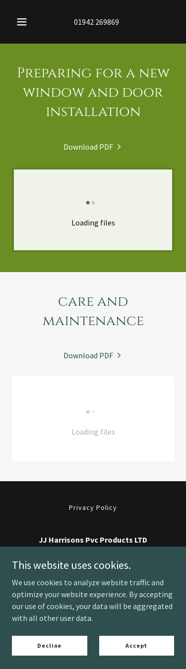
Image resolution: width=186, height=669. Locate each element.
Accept (136, 645)
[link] (93, 147)
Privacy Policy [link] (93, 507)
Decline (49, 645)
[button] (22, 22)
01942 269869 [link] (96, 22)
